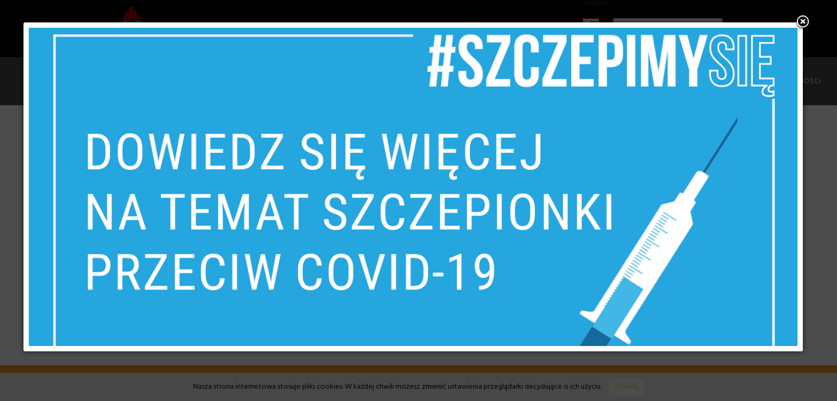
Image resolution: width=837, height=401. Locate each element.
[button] (803, 22)
